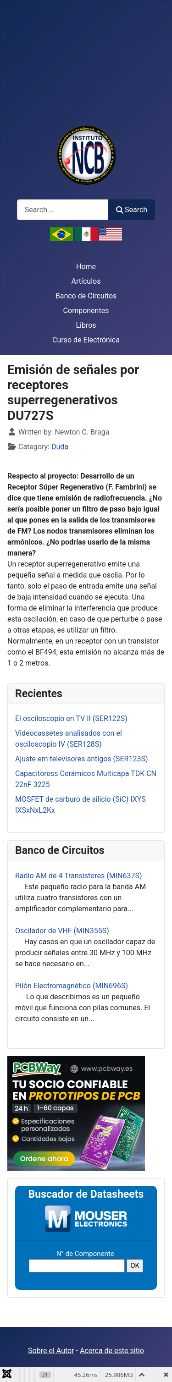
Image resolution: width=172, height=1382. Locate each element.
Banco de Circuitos (86, 296)
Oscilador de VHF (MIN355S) (62, 930)
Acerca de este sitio (112, 1350)
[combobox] (63, 209)
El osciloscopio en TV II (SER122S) (71, 718)
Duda (59, 446)
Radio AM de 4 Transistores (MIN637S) (78, 875)
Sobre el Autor (51, 1350)
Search (131, 209)
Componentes (86, 310)
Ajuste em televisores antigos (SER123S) (81, 758)
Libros (86, 325)
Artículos (86, 281)
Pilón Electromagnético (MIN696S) (71, 985)
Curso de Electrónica (86, 340)
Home (86, 266)
